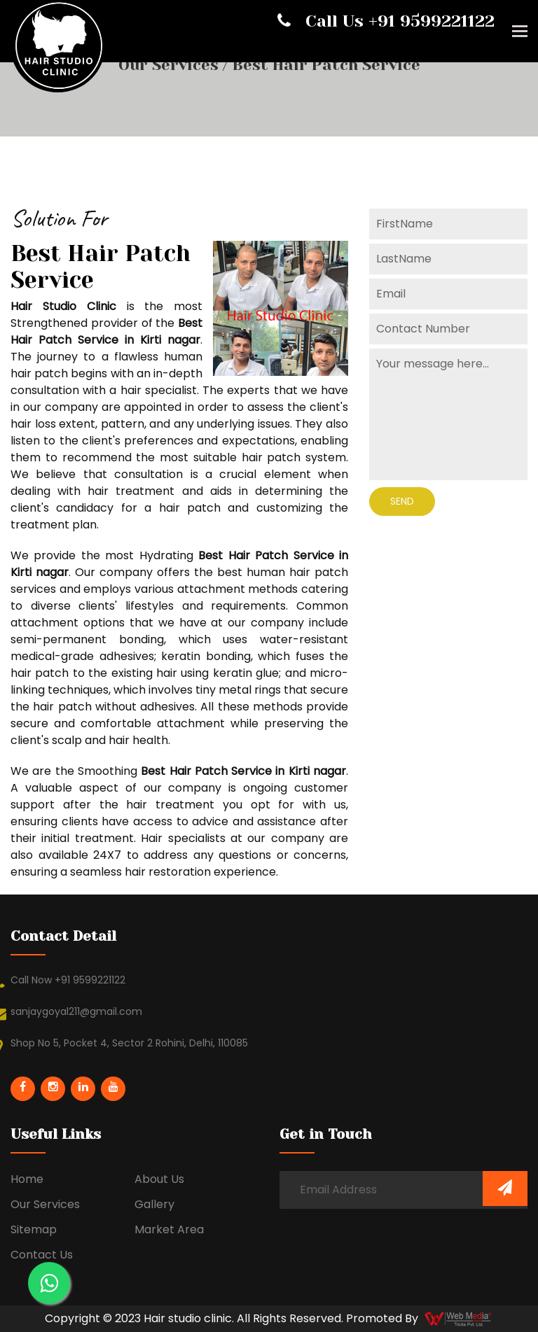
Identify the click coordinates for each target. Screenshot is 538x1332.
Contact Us (42, 1255)
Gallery (154, 1204)
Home (27, 1179)
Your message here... (448, 414)
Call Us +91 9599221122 (386, 21)
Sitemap (34, 1229)
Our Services (170, 64)
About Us (159, 1179)
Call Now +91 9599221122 (68, 980)
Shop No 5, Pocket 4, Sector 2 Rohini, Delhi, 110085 (129, 1043)
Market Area (169, 1229)
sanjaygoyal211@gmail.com (76, 1011)
